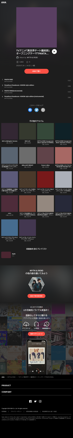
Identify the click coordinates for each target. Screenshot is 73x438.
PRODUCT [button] (6, 385)
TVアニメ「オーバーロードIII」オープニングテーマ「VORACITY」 (45, 191)
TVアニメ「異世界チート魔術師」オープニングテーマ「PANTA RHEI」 (36, 377)
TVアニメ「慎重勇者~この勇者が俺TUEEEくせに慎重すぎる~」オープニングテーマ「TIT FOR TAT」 (10, 192)
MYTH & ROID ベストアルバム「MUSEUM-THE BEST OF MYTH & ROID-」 (63, 167)
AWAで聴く (36, 71)
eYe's (9, 213)
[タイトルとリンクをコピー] (43, 110)
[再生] (54, 51)
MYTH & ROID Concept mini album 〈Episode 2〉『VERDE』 (45, 141)
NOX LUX (27, 141)
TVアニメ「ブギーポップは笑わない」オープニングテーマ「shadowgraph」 (27, 191)
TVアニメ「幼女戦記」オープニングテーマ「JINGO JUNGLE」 (28, 214)
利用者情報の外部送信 (32, 411)
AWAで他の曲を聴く (36, 296)
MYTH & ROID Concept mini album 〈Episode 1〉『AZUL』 (63, 141)
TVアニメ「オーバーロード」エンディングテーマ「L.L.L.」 (27, 238)
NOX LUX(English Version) (9, 141)
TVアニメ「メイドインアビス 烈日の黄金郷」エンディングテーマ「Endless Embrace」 (10, 167)
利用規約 (4, 411)
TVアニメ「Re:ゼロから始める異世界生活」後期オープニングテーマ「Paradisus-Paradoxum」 (45, 216)
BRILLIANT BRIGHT (27, 165)
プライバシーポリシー (16, 411)
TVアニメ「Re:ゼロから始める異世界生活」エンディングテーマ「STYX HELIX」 (63, 215)
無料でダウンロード (36, 334)
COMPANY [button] (6, 392)
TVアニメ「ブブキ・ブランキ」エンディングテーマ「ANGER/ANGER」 (10, 239)
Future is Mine (45, 165)
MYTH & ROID (32, 57)
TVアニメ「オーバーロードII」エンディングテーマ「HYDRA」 (63, 190)
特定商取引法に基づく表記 (49, 411)
